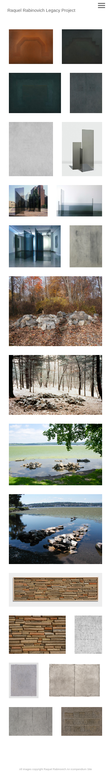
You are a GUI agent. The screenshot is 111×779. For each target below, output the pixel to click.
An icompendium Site (79, 769)
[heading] (41, 10)
